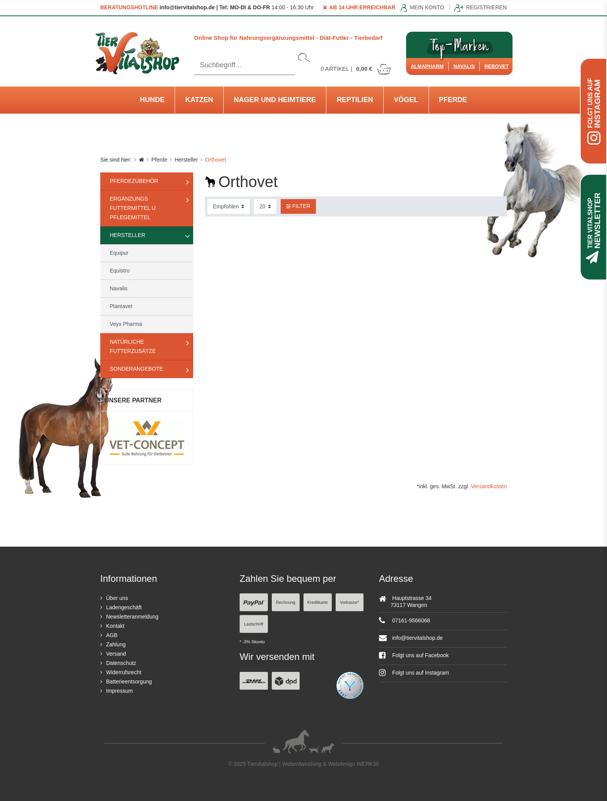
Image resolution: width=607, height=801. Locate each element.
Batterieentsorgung (129, 681)
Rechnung (285, 602)
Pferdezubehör (134, 181)
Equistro (120, 271)
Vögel (406, 100)
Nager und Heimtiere (275, 100)
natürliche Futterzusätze (133, 346)
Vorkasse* (349, 602)
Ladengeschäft (124, 607)
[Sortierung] (228, 206)
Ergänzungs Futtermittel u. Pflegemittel (133, 208)
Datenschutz (121, 663)
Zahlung (116, 644)
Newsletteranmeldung (132, 617)
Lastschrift (253, 624)
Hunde (152, 100)
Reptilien (355, 100)
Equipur (119, 253)
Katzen (199, 100)
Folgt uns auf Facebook (414, 655)
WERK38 (368, 764)
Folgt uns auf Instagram (414, 673)
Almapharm (427, 66)
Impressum (119, 691)
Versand (116, 654)
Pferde (453, 100)
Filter (298, 206)
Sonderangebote (136, 369)
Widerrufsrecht (123, 672)
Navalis (464, 66)
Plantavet (121, 306)
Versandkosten (489, 486)
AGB (112, 635)
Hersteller (186, 160)
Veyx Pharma (126, 324)
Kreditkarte (317, 602)
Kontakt (115, 626)
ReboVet (496, 66)
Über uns (117, 598)
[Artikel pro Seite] (265, 206)
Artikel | (356, 68)
